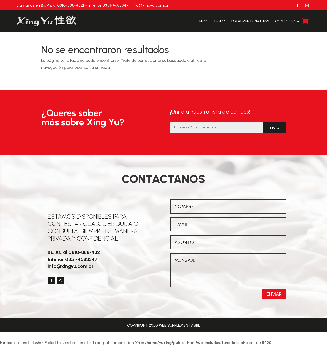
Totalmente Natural (250, 21)
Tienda (220, 21)
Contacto (285, 21)
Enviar (274, 127)
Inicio (204, 21)
